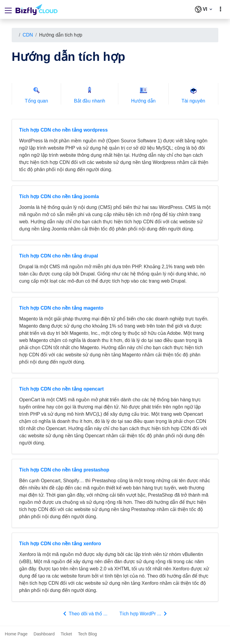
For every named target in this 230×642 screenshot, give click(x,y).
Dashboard (44, 634)
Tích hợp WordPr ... (143, 613)
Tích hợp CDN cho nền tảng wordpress (63, 129)
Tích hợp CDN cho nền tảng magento (61, 308)
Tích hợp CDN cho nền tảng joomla (59, 196)
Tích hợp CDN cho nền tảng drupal (58, 255)
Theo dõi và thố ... (84, 613)
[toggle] (220, 9)
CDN (27, 34)
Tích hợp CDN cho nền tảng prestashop (64, 469)
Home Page (16, 634)
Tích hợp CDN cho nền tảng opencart (61, 388)
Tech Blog (87, 634)
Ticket (66, 634)
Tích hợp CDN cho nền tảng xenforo (60, 543)
